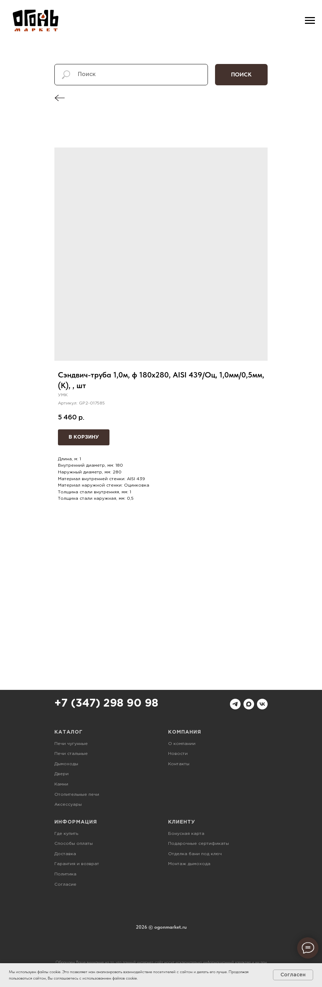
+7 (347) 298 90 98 (106, 703)
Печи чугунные (71, 744)
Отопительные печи (76, 794)
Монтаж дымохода (189, 864)
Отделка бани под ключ (195, 854)
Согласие (65, 884)
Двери (61, 774)
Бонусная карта (186, 834)
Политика (65, 874)
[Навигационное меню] (310, 20)
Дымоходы (66, 764)
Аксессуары (68, 804)
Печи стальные (71, 754)
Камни (61, 784)
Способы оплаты (73, 844)
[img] (60, 97)
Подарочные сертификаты (198, 844)
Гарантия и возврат (76, 864)
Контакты (178, 764)
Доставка (65, 854)
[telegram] (235, 704)
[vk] (262, 704)
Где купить (66, 834)
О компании (181, 744)
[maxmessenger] (248, 704)
